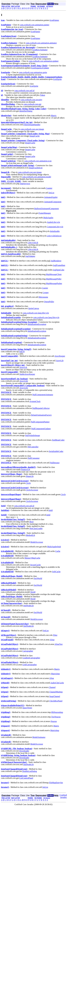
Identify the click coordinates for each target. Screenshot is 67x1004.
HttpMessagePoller (53, 279)
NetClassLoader (36, 528)
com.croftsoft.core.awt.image (32, 129)
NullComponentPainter (40, 422)
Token (42, 95)
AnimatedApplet (51, 197)
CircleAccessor (32, 490)
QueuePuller (49, 302)
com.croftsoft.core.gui (32, 104)
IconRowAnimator (39, 50)
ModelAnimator (38, 737)
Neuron (54, 721)
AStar (52, 640)
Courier (45, 288)
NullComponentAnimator (42, 395)
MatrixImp (55, 674)
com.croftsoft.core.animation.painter (34, 25)
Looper (46, 292)
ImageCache (35, 136)
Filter (55, 635)
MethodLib (30, 535)
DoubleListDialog (29, 771)
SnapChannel (54, 696)
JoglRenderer (56, 261)
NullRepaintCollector (41, 408)
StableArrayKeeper (27, 374)
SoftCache (56, 572)
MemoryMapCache (32, 558)
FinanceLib (25, 469)
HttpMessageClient (54, 274)
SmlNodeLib (28, 606)
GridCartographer (29, 665)
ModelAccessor (36, 542)
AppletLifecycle (53, 222)
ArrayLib (59, 360)
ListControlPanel (26, 778)
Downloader (24, 751)
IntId (51, 510)
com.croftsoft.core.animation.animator (41, 43)
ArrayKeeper (60, 356)
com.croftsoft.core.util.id (24, 90)
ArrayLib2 (24, 381)
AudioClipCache (57, 683)
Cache (57, 551)
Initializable (55, 231)
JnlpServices (25, 184)
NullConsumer (34, 458)
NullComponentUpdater (41, 429)
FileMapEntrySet (56, 783)
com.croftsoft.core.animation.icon (38, 161)
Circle (28, 483)
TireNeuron (56, 717)
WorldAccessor (36, 619)
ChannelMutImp (56, 692)
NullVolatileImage (32, 435)
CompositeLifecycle (55, 227)
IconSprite (57, 79)
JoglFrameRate (59, 265)
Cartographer (27, 651)
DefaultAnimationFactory (41, 415)
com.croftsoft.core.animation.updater (44, 61)
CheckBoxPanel (55, 701)
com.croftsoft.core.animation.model (36, 177)
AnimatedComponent (52, 202)
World (32, 592)
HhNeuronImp (57, 712)
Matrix (53, 115)
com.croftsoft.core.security (31, 100)
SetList (51, 193)
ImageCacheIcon (35, 168)
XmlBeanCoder (58, 440)
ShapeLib (30, 476)
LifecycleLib (33, 243)
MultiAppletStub (54, 547)
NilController (33, 447)
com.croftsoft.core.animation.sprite (33, 72)
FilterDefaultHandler (31, 125)
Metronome (43, 297)
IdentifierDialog (25, 111)
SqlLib (22, 351)
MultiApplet (48, 218)
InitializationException (37, 324)
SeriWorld (38, 578)
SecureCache (35, 565)
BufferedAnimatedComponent (46, 208)
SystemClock (35, 401)
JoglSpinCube (58, 270)
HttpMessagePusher (54, 283)
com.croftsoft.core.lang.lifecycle (36, 313)
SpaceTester (27, 708)
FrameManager (45, 213)
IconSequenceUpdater (40, 68)
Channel (52, 687)
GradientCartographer (31, 658)
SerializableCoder (56, 451)
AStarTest (59, 644)
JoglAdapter (30, 256)
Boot (32, 522)
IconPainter (54, 20)
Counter (49, 188)
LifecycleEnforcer (54, 236)
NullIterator (55, 463)
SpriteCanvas (33, 308)
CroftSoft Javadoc (63, 796)
